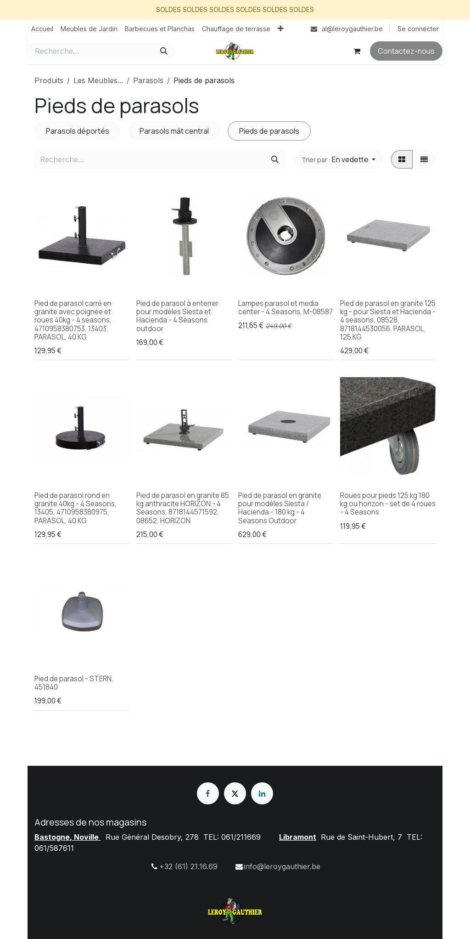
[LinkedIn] (262, 793)
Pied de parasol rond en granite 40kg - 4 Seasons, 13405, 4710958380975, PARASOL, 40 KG (75, 508)
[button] (338, 159)
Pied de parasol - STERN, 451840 (73, 683)
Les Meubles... (98, 80)
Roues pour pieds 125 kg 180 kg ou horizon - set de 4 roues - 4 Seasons (388, 504)
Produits (48, 80)
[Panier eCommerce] (356, 51)
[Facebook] (208, 793)
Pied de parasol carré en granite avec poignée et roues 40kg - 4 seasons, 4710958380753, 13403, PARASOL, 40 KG (73, 320)
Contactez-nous (406, 51)
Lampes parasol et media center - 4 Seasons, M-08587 (285, 308)
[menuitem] (42, 28)
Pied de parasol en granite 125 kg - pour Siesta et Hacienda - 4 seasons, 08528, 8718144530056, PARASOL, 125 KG (388, 320)
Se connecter (418, 29)
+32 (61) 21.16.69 (188, 866)
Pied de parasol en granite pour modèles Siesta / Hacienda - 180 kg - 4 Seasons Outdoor (279, 508)
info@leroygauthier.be (282, 866)
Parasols (148, 80)
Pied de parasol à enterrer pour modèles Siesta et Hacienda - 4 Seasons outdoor (177, 316)
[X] (235, 793)
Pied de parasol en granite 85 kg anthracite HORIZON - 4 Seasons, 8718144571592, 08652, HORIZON (182, 508)
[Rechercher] (163, 51)
